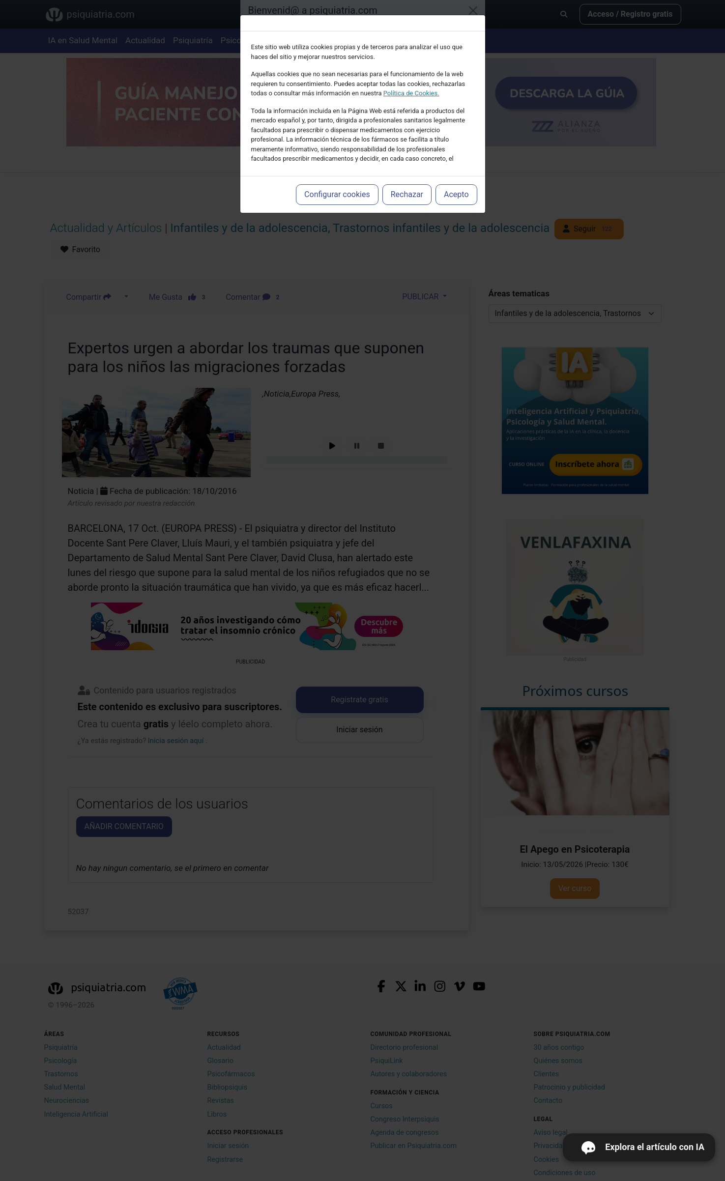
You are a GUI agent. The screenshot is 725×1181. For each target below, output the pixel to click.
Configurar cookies (337, 194)
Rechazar (407, 194)
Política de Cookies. (411, 93)
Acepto (456, 194)
